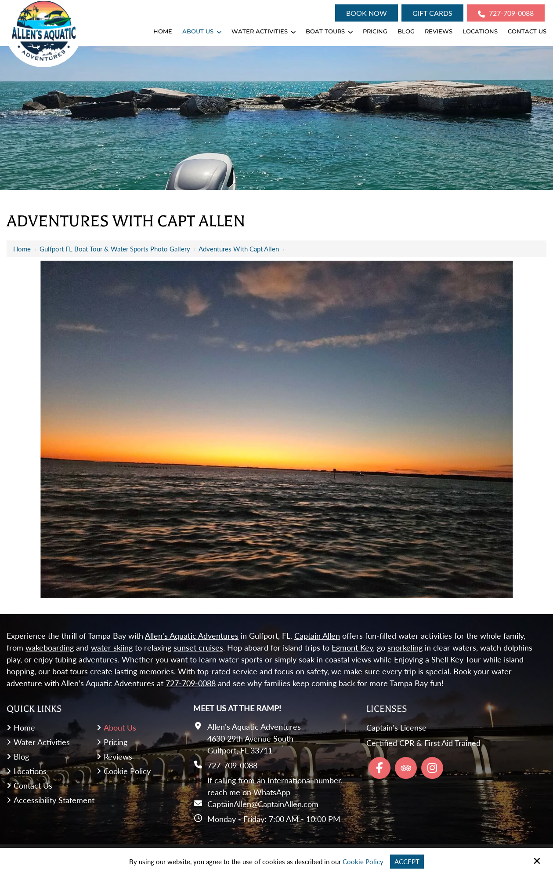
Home (22, 249)
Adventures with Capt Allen (239, 249)
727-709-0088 (506, 13)
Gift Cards (432, 13)
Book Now (366, 13)
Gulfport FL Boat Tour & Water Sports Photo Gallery (115, 249)
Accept (406, 862)
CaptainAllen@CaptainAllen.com (262, 804)
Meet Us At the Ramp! (237, 708)
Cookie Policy (363, 862)
